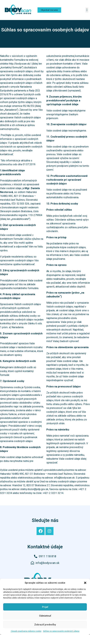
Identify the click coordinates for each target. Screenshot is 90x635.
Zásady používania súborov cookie (26, 631)
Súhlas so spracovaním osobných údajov (61, 631)
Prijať (45, 607)
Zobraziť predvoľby (45, 624)
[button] (85, 582)
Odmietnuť (45, 615)
